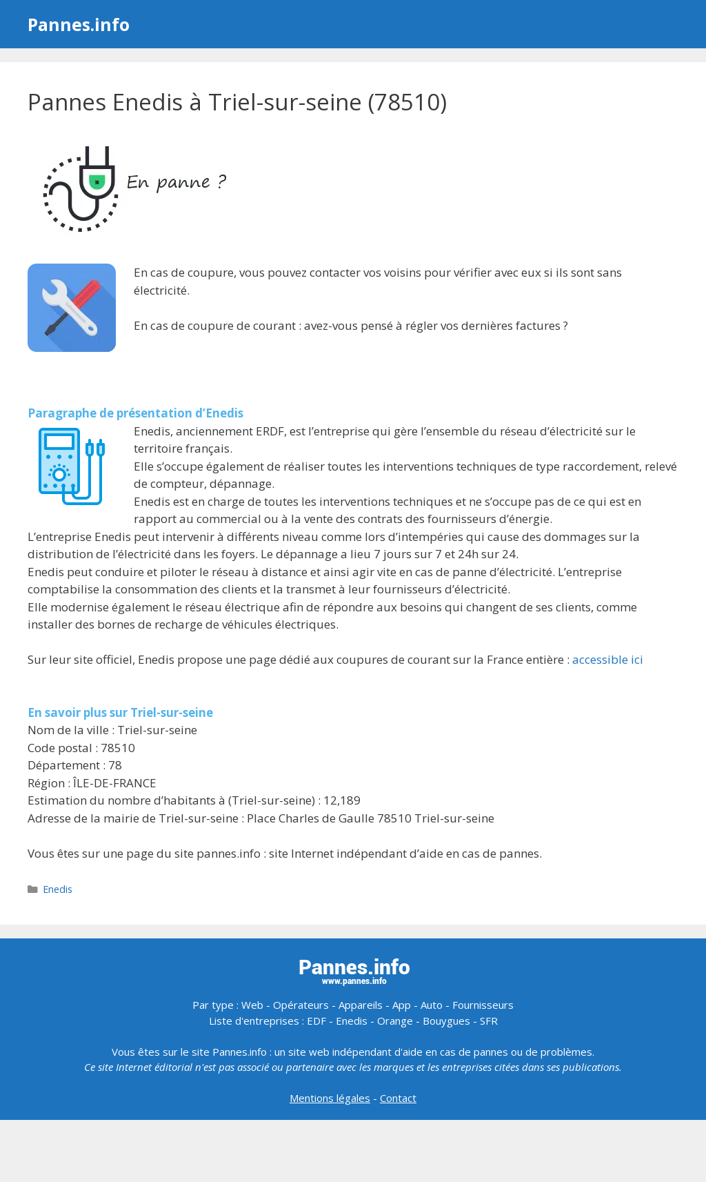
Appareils (361, 1005)
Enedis (57, 889)
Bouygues (446, 1020)
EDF (316, 1020)
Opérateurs (301, 1005)
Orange (395, 1020)
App (401, 1005)
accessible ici (607, 659)
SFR (489, 1020)
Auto (432, 1005)
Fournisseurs (483, 1005)
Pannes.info (79, 24)
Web (252, 1005)
